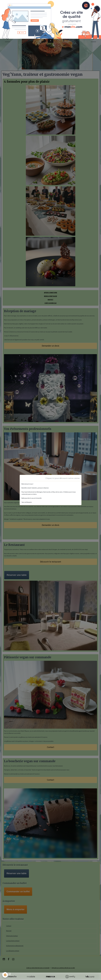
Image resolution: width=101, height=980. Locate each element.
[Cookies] (5, 975)
